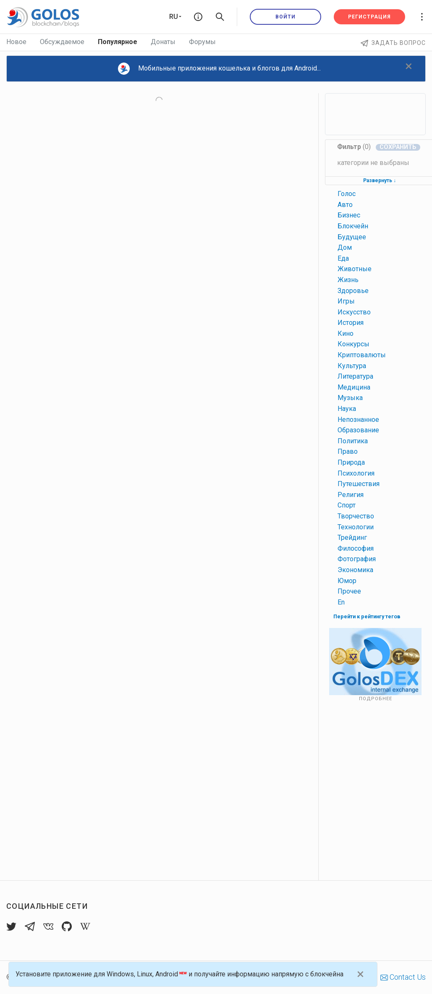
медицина (354, 387)
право (348, 451)
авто (345, 205)
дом (345, 247)
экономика (355, 570)
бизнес (349, 215)
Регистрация (369, 17)
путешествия (359, 484)
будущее (352, 237)
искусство (354, 312)
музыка (350, 398)
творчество (356, 516)
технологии (356, 527)
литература (355, 376)
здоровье (353, 291)
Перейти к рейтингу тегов (367, 616)
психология (356, 473)
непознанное (358, 420)
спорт (347, 505)
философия (356, 548)
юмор (347, 581)
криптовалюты (362, 355)
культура (352, 366)
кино (345, 333)
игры (346, 301)
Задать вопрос (393, 42)
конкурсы (353, 344)
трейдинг (352, 537)
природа (351, 462)
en (341, 602)
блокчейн (353, 226)
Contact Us (403, 977)
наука (347, 409)
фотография (357, 559)
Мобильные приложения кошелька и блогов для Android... (219, 69)
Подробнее (375, 698)
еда (343, 258)
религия (351, 495)
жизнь (348, 280)
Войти (285, 17)
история (351, 323)
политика (353, 441)
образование (358, 430)
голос (347, 194)
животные (355, 269)
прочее (349, 591)
